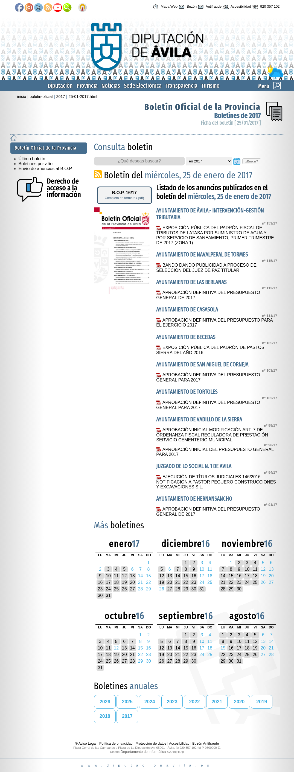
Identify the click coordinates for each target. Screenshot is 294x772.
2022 (194, 701)
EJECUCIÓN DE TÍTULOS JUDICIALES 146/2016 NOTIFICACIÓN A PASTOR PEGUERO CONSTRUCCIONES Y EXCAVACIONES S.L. (216, 481)
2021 (216, 701)
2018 (105, 716)
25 (116, 589)
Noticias (110, 85)
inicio (21, 96)
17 (108, 582)
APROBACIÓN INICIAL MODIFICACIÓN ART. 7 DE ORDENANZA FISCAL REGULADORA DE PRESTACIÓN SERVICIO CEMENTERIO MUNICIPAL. (212, 434)
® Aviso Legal (86, 743)
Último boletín (32, 158)
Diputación (60, 85)
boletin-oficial (41, 96)
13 (132, 575)
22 (185, 582)
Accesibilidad (236, 7)
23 (100, 589)
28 (177, 589)
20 (132, 582)
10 (108, 575)
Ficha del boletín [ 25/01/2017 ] (231, 123)
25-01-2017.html (82, 96)
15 (185, 575)
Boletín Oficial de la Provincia (202, 107)
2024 (149, 701)
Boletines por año (36, 163)
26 (124, 589)
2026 (105, 701)
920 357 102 (265, 7)
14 (177, 575)
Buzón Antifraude (205, 743)
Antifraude (209, 7)
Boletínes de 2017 (237, 116)
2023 (172, 701)
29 (185, 589)
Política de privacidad (116, 743)
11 (116, 575)
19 (124, 582)
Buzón (187, 7)
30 (100, 595)
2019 (261, 701)
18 (116, 582)
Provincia (87, 85)
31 (108, 595)
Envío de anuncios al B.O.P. (46, 168)
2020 (239, 701)
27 (132, 589)
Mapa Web (164, 7)
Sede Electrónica (143, 85)
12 (124, 575)
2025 (127, 701)
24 (108, 589)
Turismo (210, 85)
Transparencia (181, 85)
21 (177, 582)
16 (100, 582)
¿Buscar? (251, 161)
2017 (60, 96)
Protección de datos (150, 743)
